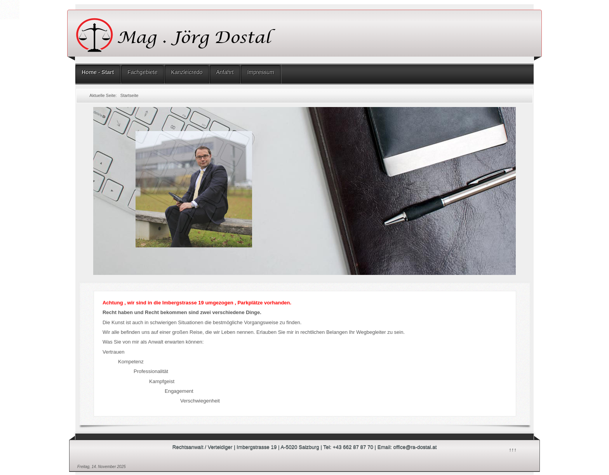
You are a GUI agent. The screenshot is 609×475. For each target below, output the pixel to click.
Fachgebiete (142, 72)
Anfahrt (224, 72)
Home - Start (98, 72)
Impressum (260, 72)
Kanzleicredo (186, 72)
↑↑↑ (512, 449)
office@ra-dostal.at (415, 447)
